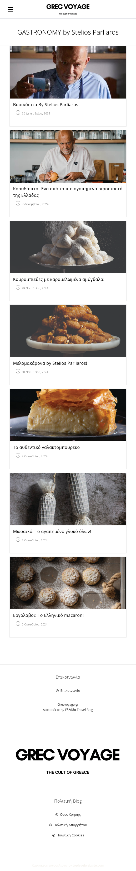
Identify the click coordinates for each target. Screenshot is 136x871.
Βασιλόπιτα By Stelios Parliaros (45, 104)
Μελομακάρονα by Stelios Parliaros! (50, 363)
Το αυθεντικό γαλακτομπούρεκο (46, 447)
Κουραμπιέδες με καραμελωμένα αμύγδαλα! (58, 279)
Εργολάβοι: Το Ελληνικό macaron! (48, 615)
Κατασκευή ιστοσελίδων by (68, 865)
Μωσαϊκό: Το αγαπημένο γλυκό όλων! (52, 531)
